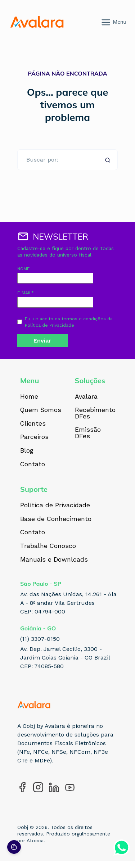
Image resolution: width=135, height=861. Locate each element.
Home (29, 397)
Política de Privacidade (49, 325)
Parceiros (34, 437)
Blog (26, 451)
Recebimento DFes (95, 413)
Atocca (35, 840)
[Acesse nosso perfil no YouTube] (70, 787)
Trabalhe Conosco (48, 546)
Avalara (86, 397)
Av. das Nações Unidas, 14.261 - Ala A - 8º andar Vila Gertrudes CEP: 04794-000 (68, 603)
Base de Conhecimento (55, 519)
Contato (32, 464)
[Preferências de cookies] (14, 847)
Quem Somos (40, 410)
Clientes (33, 424)
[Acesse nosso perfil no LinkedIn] (54, 787)
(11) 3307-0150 (40, 638)
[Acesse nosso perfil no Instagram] (38, 787)
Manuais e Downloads (54, 560)
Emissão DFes (88, 433)
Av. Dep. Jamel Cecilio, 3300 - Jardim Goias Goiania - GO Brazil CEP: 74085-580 (65, 657)
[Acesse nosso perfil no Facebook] (22, 787)
